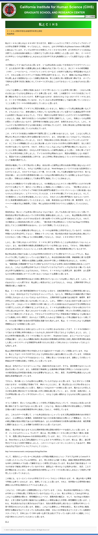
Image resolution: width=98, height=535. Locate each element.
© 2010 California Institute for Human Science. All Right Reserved (26, 530)
